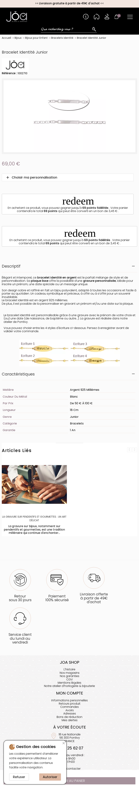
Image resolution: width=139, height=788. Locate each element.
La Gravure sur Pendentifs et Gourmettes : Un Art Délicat (34, 518)
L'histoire (69, 669)
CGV (69, 679)
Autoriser (50, 777)
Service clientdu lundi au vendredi (20, 638)
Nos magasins (69, 673)
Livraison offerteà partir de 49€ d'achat (94, 598)
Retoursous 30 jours (20, 598)
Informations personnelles (69, 700)
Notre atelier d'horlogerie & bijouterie (69, 686)
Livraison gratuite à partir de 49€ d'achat (69, 3)
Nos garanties (69, 676)
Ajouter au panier (69, 780)
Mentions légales (69, 683)
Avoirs (69, 710)
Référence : (9, 73)
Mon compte (69, 693)
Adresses (69, 713)
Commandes (69, 707)
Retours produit (69, 704)
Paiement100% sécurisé (57, 598)
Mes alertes (70, 720)
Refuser (19, 777)
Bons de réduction (69, 717)
